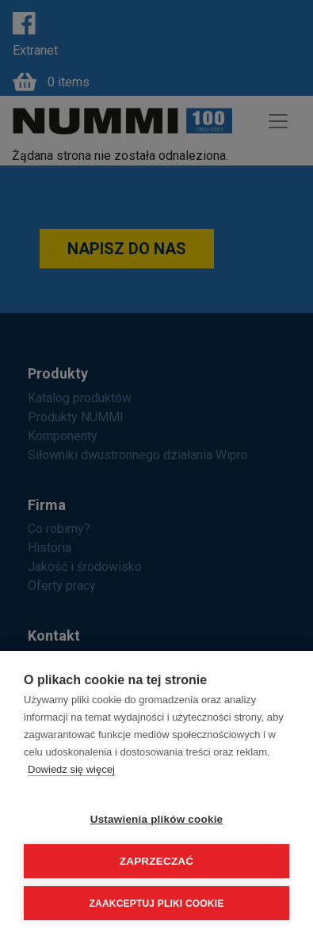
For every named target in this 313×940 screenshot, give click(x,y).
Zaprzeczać (157, 861)
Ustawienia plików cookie (156, 819)
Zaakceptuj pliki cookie (157, 903)
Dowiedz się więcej (71, 769)
